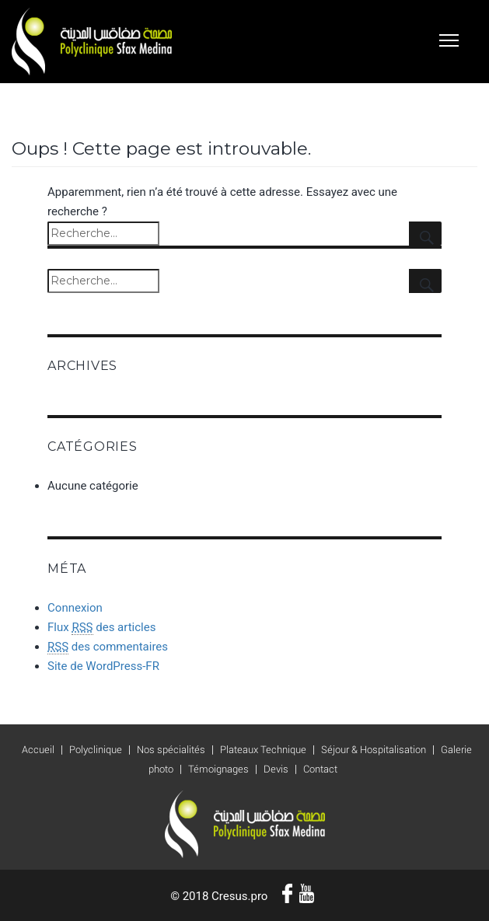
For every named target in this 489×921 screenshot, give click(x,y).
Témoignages (218, 769)
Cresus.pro (239, 896)
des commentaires (107, 647)
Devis (276, 769)
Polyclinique (95, 749)
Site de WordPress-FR (103, 666)
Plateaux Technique (263, 749)
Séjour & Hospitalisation (373, 749)
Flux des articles (101, 627)
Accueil (38, 749)
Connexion (75, 608)
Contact (320, 769)
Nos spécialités (171, 749)
